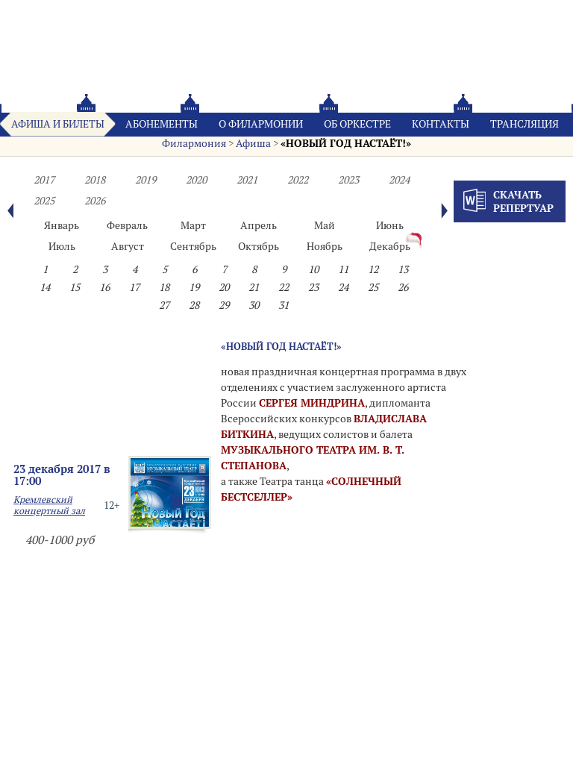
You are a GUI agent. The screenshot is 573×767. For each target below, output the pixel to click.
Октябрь (258, 246)
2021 (247, 180)
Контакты (440, 124)
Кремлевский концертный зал (49, 505)
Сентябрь (193, 246)
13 (403, 269)
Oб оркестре (357, 124)
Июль (61, 246)
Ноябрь (324, 246)
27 (164, 305)
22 (283, 287)
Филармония (194, 143)
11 (343, 269)
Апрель (258, 225)
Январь (61, 225)
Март (193, 225)
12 (373, 269)
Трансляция (524, 124)
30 (253, 305)
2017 (44, 180)
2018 (94, 180)
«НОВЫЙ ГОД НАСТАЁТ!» (346, 143)
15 (74, 287)
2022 (297, 180)
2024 (399, 180)
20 (224, 287)
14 (45, 287)
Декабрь (389, 246)
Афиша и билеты (57, 124)
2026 (94, 200)
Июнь (390, 225)
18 (164, 287)
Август (127, 246)
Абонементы (161, 124)
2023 (348, 180)
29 (224, 305)
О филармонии (261, 124)
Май (324, 225)
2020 (196, 180)
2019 (145, 180)
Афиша (253, 143)
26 (403, 287)
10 (313, 269)
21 (253, 287)
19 (194, 287)
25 (373, 287)
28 (194, 305)
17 (134, 287)
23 (313, 287)
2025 (44, 200)
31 (283, 305)
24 (343, 287)
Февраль (127, 225)
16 (104, 287)
